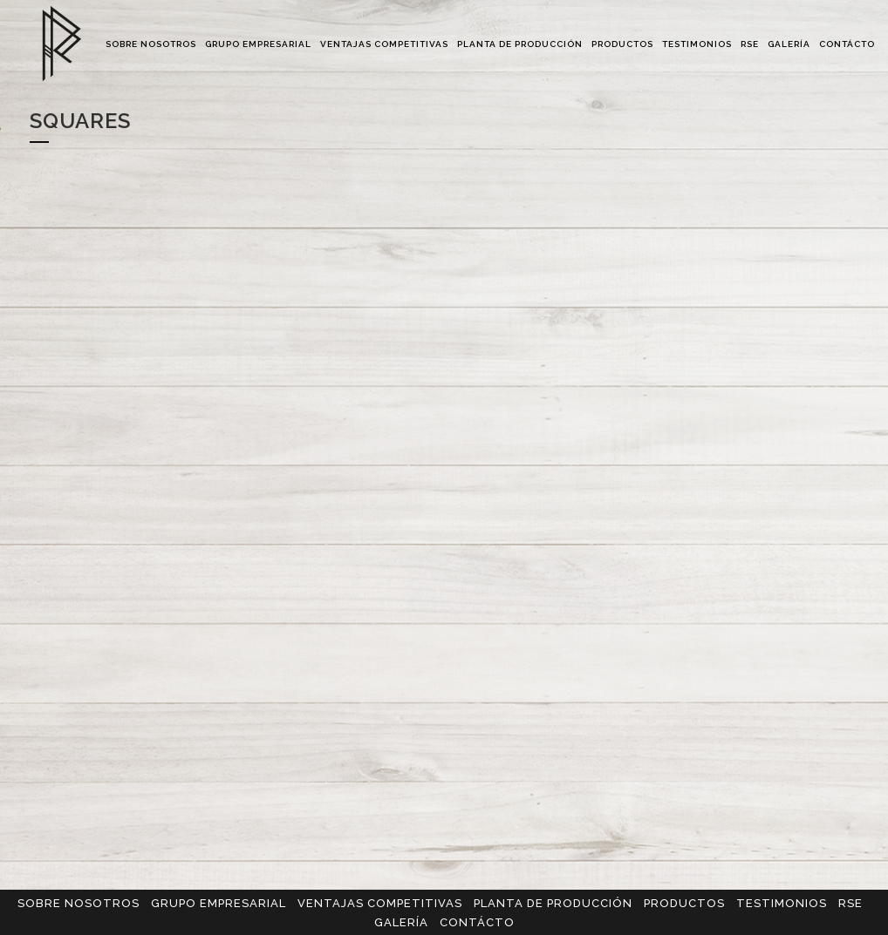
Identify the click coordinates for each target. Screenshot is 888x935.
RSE (850, 903)
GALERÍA (401, 922)
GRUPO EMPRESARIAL (218, 903)
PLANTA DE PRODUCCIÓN (553, 903)
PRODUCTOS (684, 903)
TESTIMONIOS (781, 903)
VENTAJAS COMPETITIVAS (379, 903)
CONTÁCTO (477, 922)
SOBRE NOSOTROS (78, 903)
